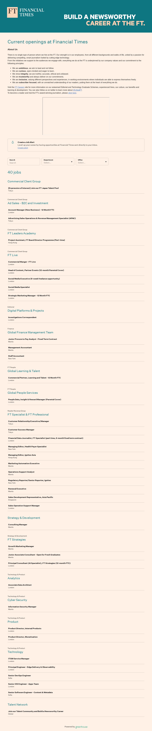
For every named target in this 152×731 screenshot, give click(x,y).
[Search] (24, 163)
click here (72, 93)
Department (48, 160)
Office (80, 160)
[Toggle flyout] (71, 161)
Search (12, 160)
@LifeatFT (77, 90)
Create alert (23, 148)
